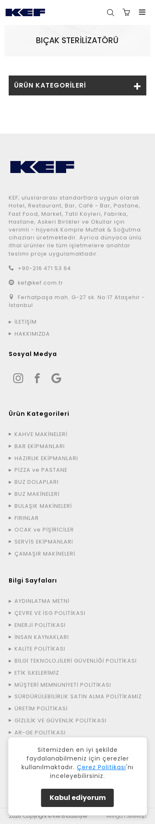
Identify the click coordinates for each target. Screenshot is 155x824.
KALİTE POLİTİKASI (39, 648)
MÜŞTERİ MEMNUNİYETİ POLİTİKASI (62, 684)
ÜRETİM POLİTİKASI (41, 708)
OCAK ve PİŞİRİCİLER (44, 529)
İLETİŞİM (25, 321)
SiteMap (136, 815)
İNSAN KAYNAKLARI (41, 637)
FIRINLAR (26, 518)
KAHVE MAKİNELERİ (40, 434)
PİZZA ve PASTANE (40, 469)
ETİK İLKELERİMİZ (36, 672)
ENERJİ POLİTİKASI (40, 625)
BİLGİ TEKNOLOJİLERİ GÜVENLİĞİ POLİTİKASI (75, 660)
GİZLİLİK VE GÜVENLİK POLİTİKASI (60, 720)
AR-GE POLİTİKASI (40, 732)
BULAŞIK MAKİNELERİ (43, 506)
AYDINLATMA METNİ (41, 601)
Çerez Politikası (101, 767)
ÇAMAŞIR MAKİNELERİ (44, 553)
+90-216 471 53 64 (44, 268)
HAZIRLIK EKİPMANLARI (46, 458)
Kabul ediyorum (78, 797)
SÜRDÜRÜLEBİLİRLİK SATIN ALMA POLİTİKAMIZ (78, 696)
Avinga (114, 815)
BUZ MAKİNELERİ (37, 493)
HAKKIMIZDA (32, 333)
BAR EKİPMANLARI (39, 446)
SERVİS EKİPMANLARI (43, 541)
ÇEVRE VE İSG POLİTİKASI (50, 613)
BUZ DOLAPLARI (36, 481)
